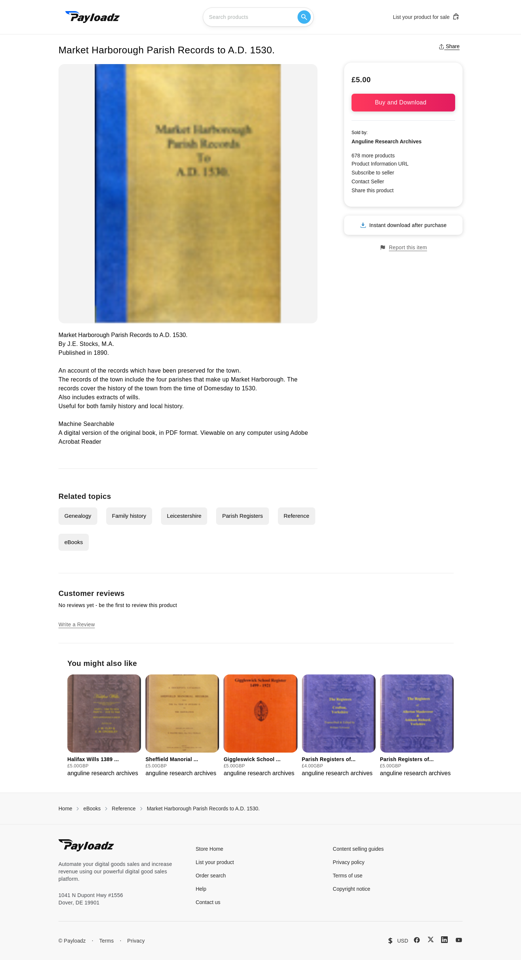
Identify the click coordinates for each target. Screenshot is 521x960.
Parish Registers (242, 516)
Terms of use (347, 876)
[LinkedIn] (444, 939)
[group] (104, 726)
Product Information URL (380, 164)
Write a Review (76, 624)
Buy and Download (403, 102)
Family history (129, 516)
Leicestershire (184, 516)
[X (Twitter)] (431, 939)
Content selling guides (358, 849)
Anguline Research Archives (386, 141)
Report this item (403, 247)
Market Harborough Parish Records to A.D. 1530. (203, 808)
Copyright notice (351, 889)
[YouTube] (459, 940)
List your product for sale (426, 16)
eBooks (73, 542)
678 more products (373, 156)
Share (449, 46)
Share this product (373, 190)
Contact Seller (368, 181)
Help (201, 889)
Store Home (209, 849)
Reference (296, 516)
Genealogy (77, 516)
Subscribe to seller (373, 173)
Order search (211, 876)
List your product (215, 862)
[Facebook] (416, 940)
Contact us (208, 902)
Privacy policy (348, 862)
